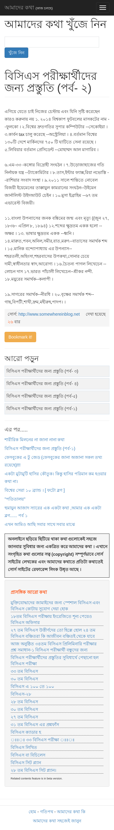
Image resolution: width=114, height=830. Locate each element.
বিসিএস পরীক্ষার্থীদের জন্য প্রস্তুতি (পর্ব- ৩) (42, 371)
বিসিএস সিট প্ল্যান (26, 762)
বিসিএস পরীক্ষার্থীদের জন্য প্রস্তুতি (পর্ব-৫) (41, 396)
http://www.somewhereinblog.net (49, 314)
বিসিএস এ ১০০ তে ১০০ (32, 686)
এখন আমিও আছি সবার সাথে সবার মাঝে (40, 524)
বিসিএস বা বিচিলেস (28, 755)
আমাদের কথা (29, 8)
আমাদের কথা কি (71, 811)
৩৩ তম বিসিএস (24, 671)
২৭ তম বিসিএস (24, 717)
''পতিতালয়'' (15, 499)
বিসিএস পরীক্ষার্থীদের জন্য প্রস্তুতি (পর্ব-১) (41, 408)
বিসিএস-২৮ (21, 694)
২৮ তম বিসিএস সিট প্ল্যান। (33, 770)
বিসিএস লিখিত (24, 747)
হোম (32, 811)
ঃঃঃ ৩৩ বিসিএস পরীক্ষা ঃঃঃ (42, 739)
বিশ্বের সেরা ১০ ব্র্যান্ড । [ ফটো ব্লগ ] (35, 490)
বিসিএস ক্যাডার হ (26, 732)
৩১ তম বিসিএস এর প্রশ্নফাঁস (35, 724)
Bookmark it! (20, 337)
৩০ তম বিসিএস (24, 678)
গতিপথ (46, 811)
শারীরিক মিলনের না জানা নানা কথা (34, 439)
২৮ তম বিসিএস (24, 701)
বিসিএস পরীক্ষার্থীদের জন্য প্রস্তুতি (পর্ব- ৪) (42, 383)
